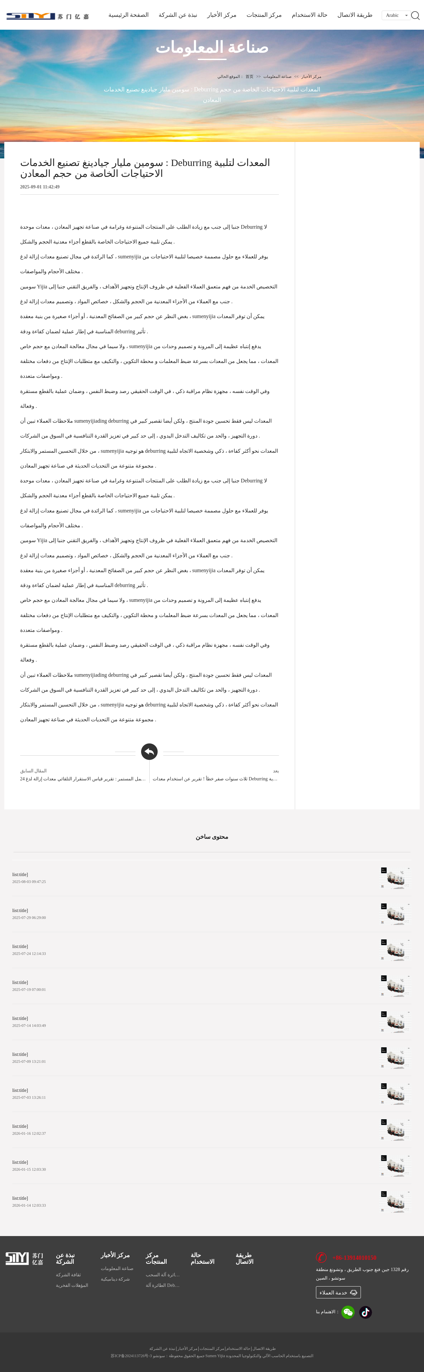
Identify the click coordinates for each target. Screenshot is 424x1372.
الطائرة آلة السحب (163, 1274)
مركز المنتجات (264, 15)
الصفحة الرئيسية (128, 15)
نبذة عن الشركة (178, 15)
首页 (249, 76)
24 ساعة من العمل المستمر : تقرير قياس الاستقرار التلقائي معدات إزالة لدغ (83, 778)
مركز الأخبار (222, 15)
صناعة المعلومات (277, 76)
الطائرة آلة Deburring (163, 1285)
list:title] (21, 874)
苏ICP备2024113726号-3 (131, 1356)
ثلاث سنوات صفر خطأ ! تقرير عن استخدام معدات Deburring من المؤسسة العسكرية (216, 778)
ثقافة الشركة (68, 1274)
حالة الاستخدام (310, 15)
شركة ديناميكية (115, 1279)
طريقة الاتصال (355, 15)
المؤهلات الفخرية (72, 1285)
